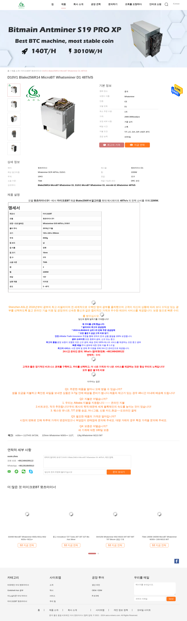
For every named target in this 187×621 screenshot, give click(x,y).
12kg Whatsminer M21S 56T (90, 435)
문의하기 (112, 4)
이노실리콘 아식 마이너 (17, 596)
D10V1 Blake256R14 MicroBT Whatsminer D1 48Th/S (64, 71)
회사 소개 (78, 4)
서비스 (52, 596)
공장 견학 (96, 4)
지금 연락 (137, 145)
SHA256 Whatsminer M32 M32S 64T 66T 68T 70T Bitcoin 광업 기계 (115, 538)
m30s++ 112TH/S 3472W (26, 435)
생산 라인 (96, 585)
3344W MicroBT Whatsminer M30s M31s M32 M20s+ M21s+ (27, 538)
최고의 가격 (111, 145)
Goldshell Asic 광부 (15, 590)
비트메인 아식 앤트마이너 (18, 585)
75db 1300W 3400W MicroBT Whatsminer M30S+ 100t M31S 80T (159, 538)
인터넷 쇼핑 (155, 4)
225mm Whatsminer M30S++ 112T (57, 435)
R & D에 (95, 596)
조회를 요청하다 (133, 4)
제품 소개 (53, 610)
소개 (51, 585)
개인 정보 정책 (121, 610)
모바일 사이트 (144, 610)
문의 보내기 (119, 472)
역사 (51, 590)
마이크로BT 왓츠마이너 (17, 601)
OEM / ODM (97, 590)
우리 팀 (53, 601)
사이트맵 (100, 610)
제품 (63, 4)
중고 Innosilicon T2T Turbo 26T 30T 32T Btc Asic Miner (71, 538)
